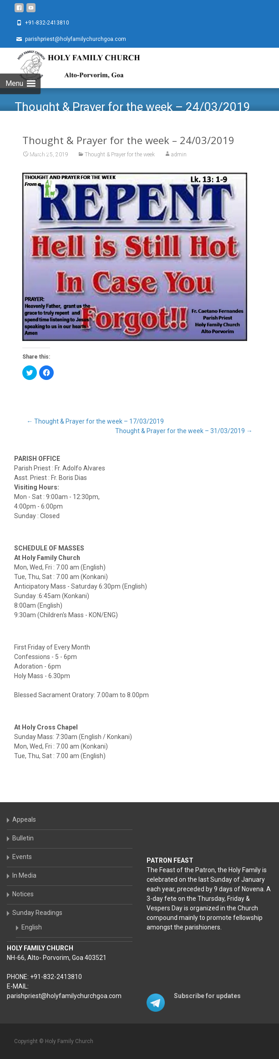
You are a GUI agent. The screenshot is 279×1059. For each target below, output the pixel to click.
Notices (23, 894)
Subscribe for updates (207, 995)
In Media (24, 875)
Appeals (24, 819)
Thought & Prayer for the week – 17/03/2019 (95, 421)
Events (22, 856)
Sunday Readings (37, 912)
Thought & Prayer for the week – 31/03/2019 (184, 431)
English (31, 927)
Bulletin (23, 838)
